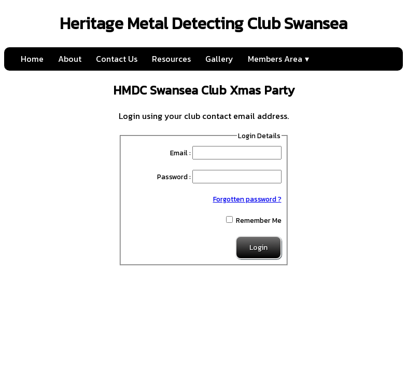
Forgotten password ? (247, 199)
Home (32, 58)
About (69, 58)
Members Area (275, 58)
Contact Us (116, 58)
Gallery (219, 58)
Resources (171, 58)
